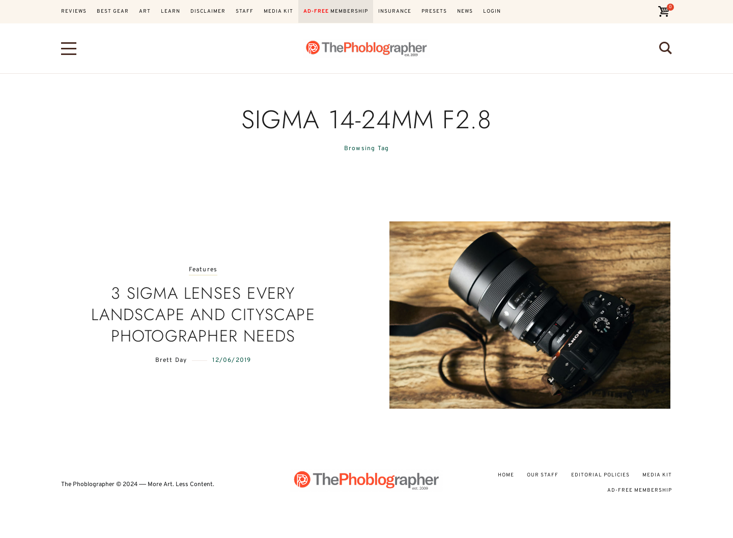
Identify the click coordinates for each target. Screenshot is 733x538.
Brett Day (171, 360)
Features (203, 270)
